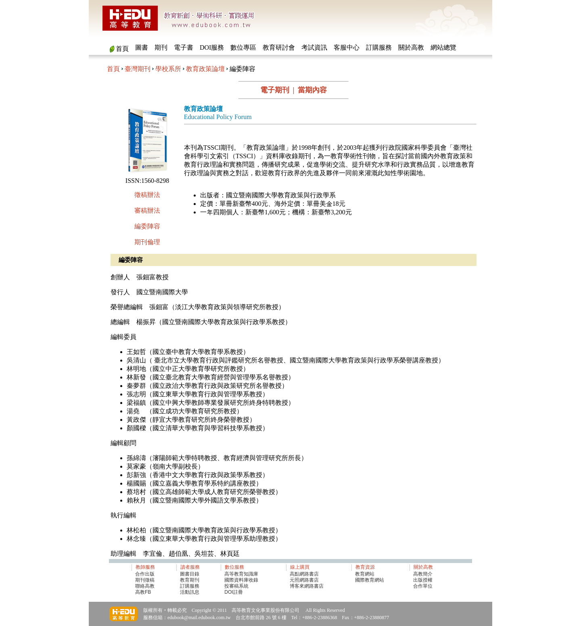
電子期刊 (274, 90)
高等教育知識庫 (241, 574)
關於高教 (411, 47)
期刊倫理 (147, 242)
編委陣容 (147, 226)
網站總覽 (443, 47)
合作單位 (423, 586)
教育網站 (364, 574)
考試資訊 (314, 47)
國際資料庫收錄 (241, 580)
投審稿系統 (236, 586)
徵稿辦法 (147, 194)
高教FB (143, 592)
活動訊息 (189, 592)
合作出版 (145, 574)
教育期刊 (189, 580)
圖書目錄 (189, 574)
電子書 (183, 47)
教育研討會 (279, 47)
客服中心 (346, 47)
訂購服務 (379, 47)
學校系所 (168, 68)
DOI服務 (212, 47)
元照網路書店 (304, 580)
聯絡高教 (145, 586)
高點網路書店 (305, 574)
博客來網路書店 (307, 586)
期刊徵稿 (145, 580)
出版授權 (423, 580)
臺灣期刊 (137, 68)
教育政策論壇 (205, 68)
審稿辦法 (147, 210)
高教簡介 (423, 574)
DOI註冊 (233, 592)
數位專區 (243, 47)
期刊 (161, 47)
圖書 (141, 47)
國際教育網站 (369, 580)
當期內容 (312, 90)
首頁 (122, 48)
